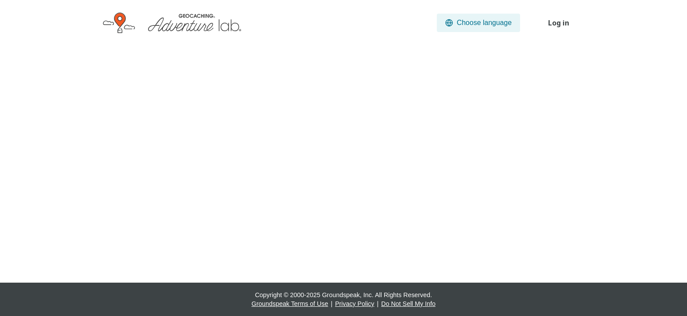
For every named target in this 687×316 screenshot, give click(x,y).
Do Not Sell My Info (408, 303)
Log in (558, 23)
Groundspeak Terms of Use (289, 303)
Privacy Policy (355, 303)
